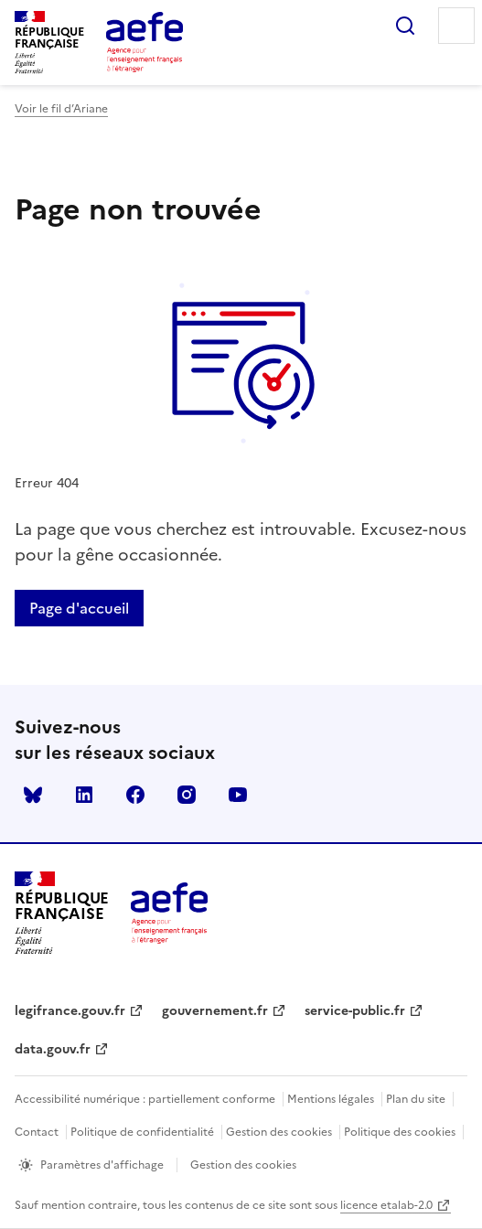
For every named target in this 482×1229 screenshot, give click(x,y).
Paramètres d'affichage (102, 1165)
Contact (37, 1132)
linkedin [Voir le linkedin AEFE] (84, 794)
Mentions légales (330, 1099)
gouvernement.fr (215, 1011)
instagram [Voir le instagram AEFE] (186, 794)
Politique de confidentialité (142, 1132)
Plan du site (415, 1099)
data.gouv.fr (53, 1049)
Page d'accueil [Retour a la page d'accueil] (79, 608)
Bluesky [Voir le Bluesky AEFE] (33, 794)
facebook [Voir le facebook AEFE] (135, 794)
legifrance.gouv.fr (70, 1011)
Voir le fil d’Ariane (61, 109)
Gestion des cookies (279, 1132)
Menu (456, 25)
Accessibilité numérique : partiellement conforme (145, 1099)
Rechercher (405, 25)
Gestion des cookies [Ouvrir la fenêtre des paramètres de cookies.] (243, 1165)
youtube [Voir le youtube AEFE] (238, 794)
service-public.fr (355, 1011)
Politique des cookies (399, 1132)
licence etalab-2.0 (386, 1205)
